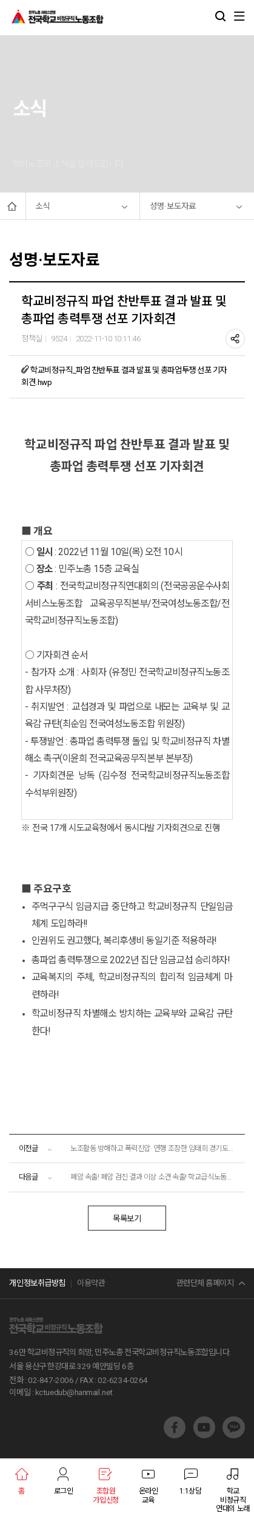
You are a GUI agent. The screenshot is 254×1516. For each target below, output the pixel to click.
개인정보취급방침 (37, 1283)
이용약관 (91, 1283)
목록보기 (127, 1218)
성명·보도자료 (173, 206)
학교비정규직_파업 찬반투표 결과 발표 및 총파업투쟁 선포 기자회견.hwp (124, 375)
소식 (42, 206)
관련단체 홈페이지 (205, 1283)
